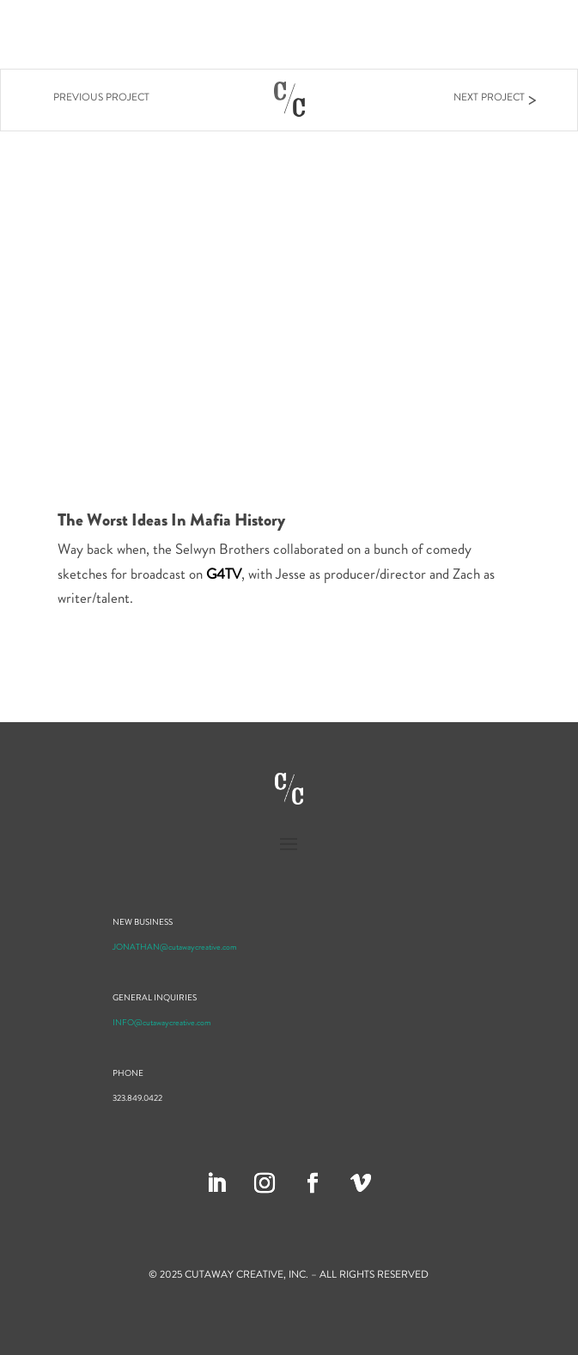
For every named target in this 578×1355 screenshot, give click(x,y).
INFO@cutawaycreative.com (162, 1022)
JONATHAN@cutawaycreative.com (175, 946)
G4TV (223, 573)
